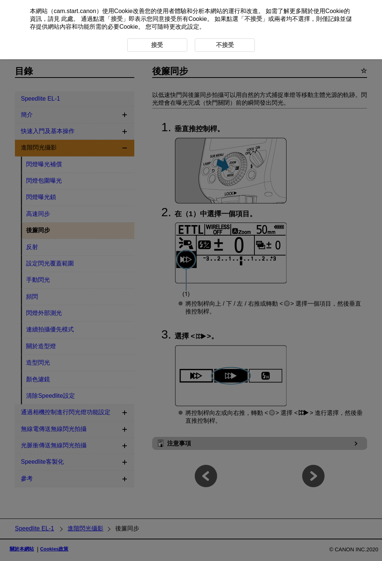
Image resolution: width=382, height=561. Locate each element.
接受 (117, 19)
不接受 (253, 19)
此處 (67, 19)
